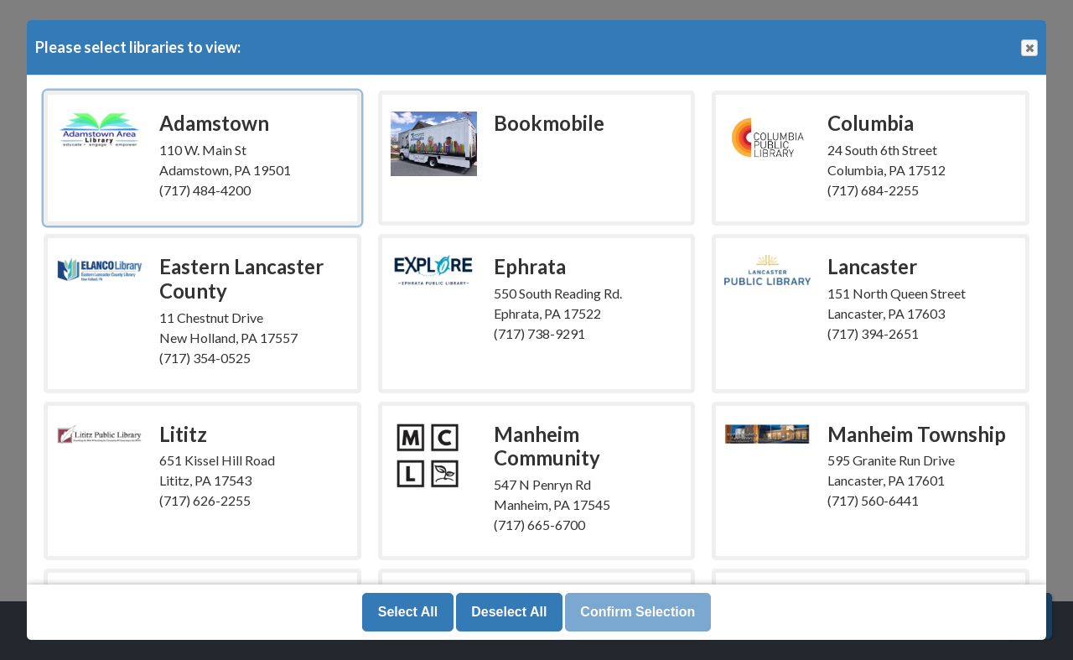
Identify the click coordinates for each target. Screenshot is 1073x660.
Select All (408, 612)
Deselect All (509, 612)
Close (1028, 48)
